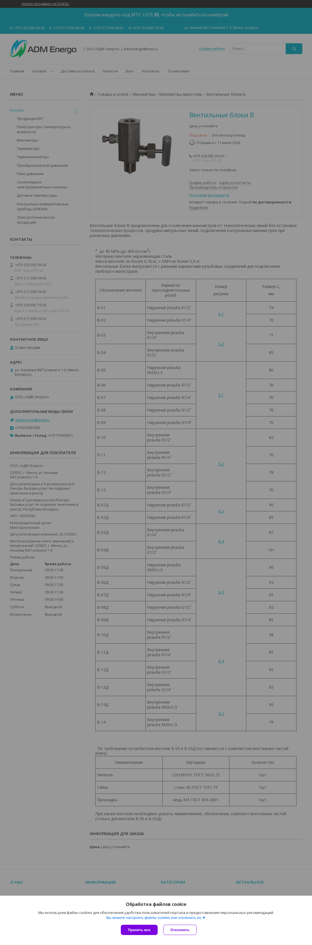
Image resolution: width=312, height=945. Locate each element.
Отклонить (180, 930)
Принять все (139, 930)
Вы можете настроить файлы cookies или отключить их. (154, 918)
